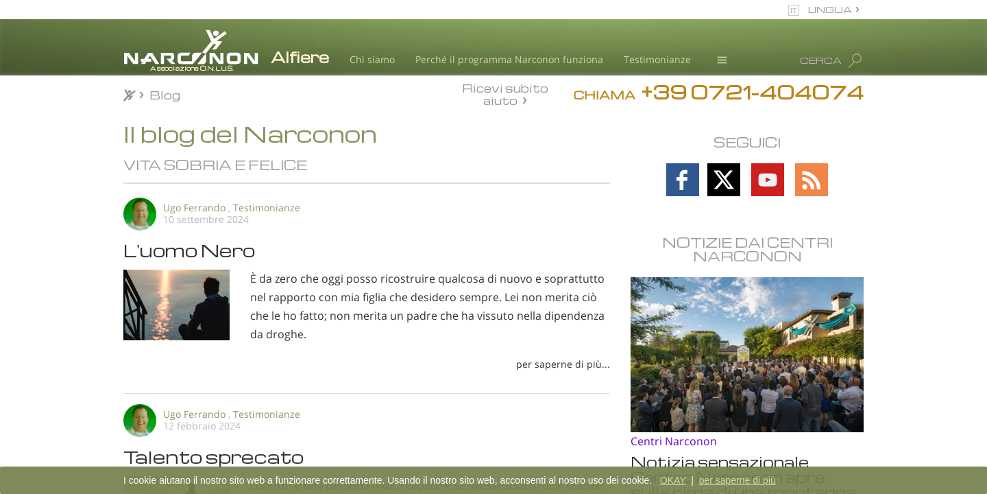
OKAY (673, 480)
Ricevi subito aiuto (505, 94)
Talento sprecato (213, 456)
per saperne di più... (563, 363)
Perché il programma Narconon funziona (509, 59)
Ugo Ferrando (194, 207)
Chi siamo (372, 59)
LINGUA (830, 9)
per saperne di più (737, 480)
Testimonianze (657, 59)
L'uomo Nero (189, 249)
